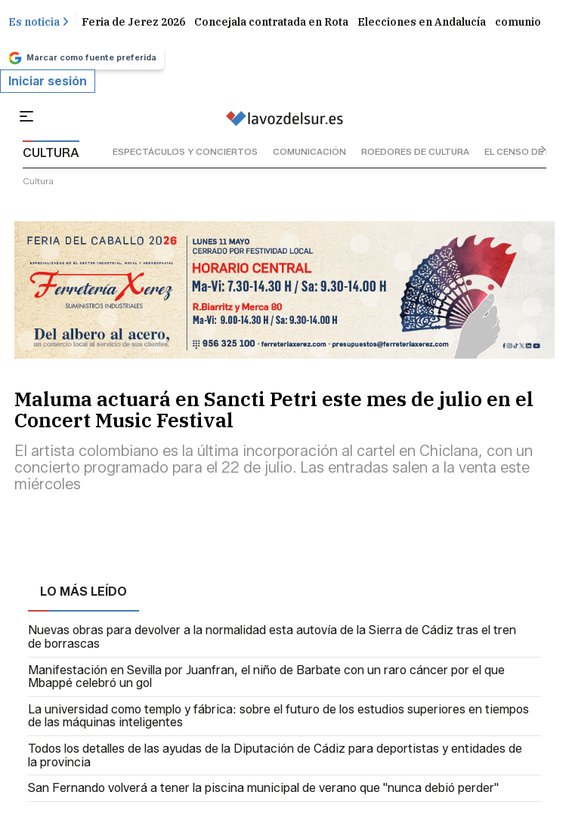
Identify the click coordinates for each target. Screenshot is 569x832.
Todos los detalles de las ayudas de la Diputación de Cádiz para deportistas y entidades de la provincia (275, 755)
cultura (38, 180)
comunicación (309, 151)
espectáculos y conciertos (185, 151)
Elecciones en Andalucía (421, 22)
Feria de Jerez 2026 (133, 22)
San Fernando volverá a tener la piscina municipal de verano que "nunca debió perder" (263, 788)
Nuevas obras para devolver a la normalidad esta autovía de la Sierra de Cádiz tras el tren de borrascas (272, 637)
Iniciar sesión (47, 81)
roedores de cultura (415, 151)
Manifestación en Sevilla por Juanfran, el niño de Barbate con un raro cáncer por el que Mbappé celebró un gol (266, 677)
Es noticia (38, 22)
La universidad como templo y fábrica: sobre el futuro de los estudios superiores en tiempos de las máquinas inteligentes (278, 716)
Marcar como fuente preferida (82, 58)
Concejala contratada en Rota (271, 22)
